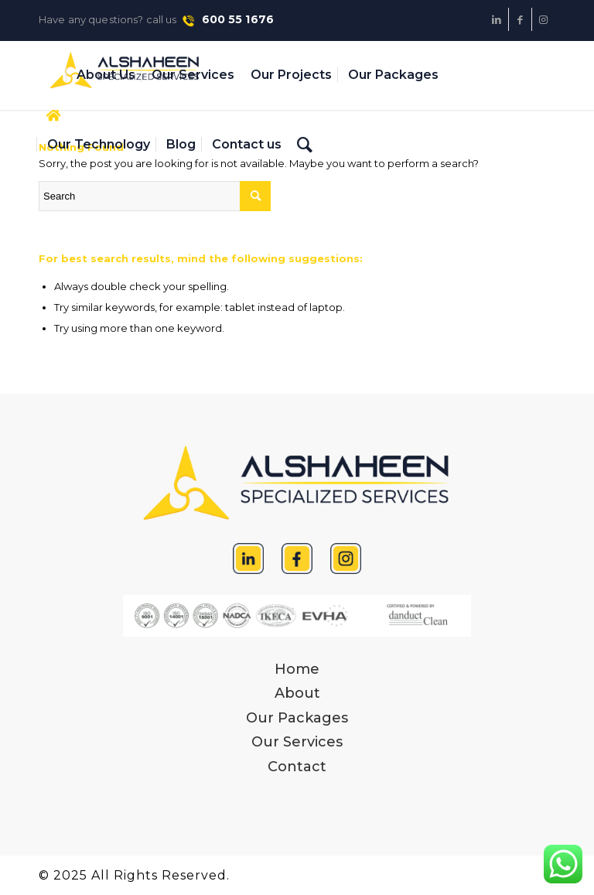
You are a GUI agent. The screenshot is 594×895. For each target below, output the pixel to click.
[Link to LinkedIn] (497, 19)
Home (297, 669)
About (297, 693)
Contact (297, 766)
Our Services (297, 741)
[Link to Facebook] (520, 19)
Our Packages (297, 717)
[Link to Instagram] (543, 19)
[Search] (304, 144)
